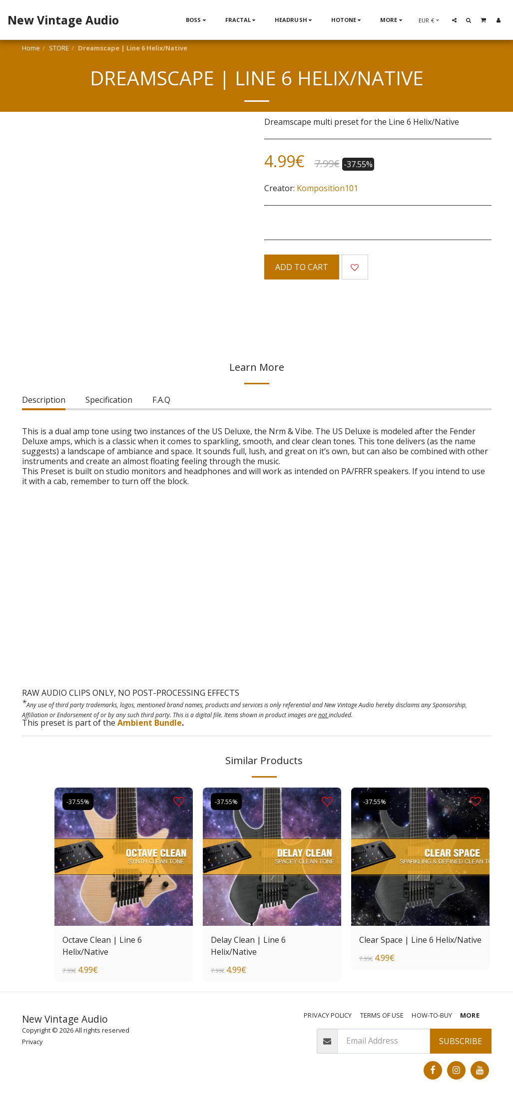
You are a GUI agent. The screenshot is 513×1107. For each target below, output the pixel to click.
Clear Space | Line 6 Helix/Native (420, 939)
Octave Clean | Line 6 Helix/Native (102, 945)
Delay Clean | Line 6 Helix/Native (248, 945)
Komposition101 (327, 188)
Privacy (32, 1041)
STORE (59, 47)
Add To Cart (301, 267)
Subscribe (460, 1041)
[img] (123, 857)
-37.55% (77, 801)
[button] (454, 20)
